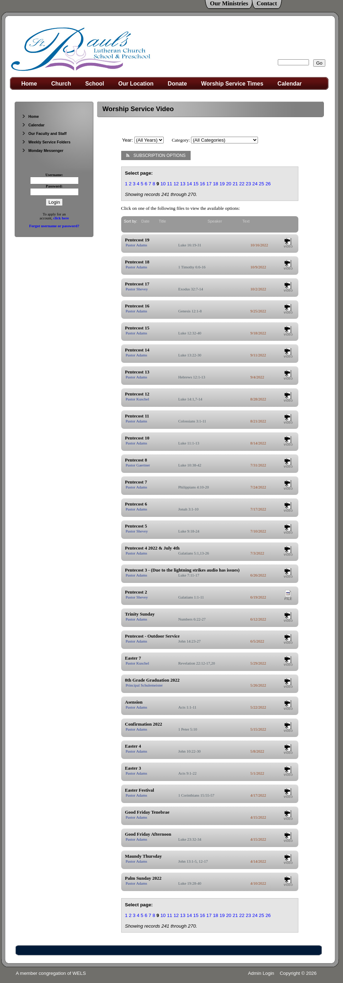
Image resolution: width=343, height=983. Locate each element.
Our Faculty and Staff (44, 133)
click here (61, 218)
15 (195, 183)
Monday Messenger (42, 150)
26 (268, 183)
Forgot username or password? (54, 226)
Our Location (136, 84)
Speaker (215, 221)
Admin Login (261, 973)
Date (145, 221)
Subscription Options (156, 155)
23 (248, 183)
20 (228, 183)
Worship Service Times (232, 84)
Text (245, 221)
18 (215, 183)
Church (61, 84)
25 (261, 183)
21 (235, 183)
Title (162, 221)
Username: (54, 175)
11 (169, 183)
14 (189, 183)
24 (255, 183)
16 (202, 183)
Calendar (289, 84)
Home (29, 84)
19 (222, 183)
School (94, 84)
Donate (177, 84)
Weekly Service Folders (46, 142)
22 (241, 183)
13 (182, 183)
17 (209, 183)
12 (176, 183)
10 (163, 183)
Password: (54, 186)
